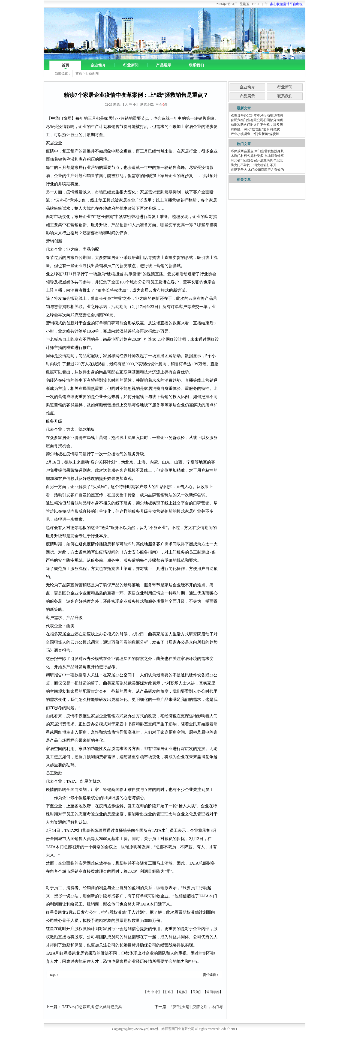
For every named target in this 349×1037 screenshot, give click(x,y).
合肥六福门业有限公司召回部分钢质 (257, 120)
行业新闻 (131, 65)
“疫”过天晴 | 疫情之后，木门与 (197, 1007)
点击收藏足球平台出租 (286, 4)
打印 (168, 992)
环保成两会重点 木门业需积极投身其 (257, 151)
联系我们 (196, 65)
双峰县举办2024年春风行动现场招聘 (257, 115)
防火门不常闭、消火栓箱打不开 (253, 165)
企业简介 (98, 65)
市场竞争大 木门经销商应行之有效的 (257, 170)
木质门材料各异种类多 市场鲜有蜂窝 (257, 156)
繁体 (182, 992)
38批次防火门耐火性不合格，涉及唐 (257, 125)
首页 (65, 65)
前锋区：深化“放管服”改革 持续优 (255, 129)
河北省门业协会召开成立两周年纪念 (257, 160)
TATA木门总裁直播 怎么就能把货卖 (92, 1007)
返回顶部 (212, 992)
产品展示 (163, 65)
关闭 (195, 992)
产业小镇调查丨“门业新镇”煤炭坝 (255, 134)
